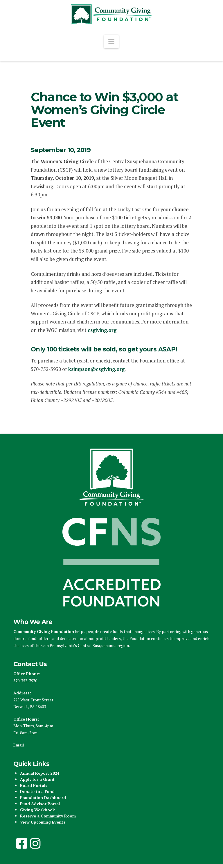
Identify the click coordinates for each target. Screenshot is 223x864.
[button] (111, 41)
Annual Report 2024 (40, 773)
